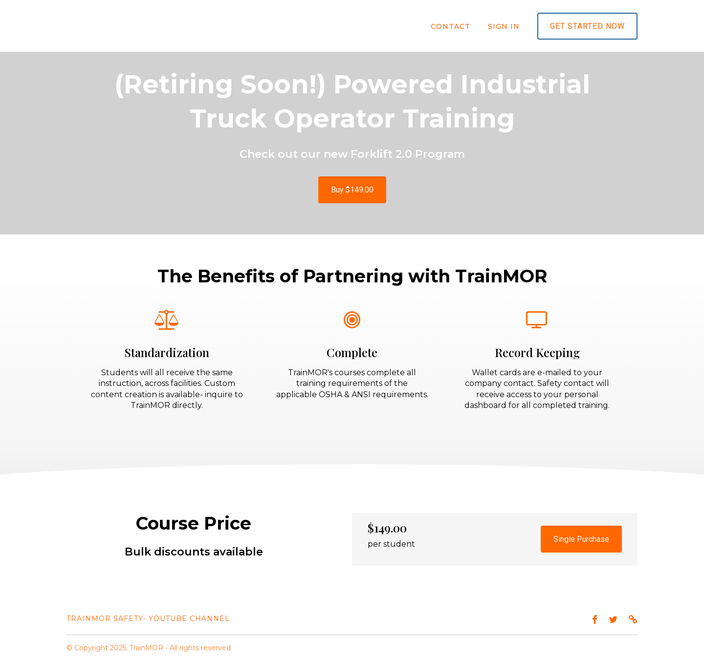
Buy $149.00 (352, 189)
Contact (450, 26)
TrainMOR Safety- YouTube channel (148, 618)
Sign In (504, 26)
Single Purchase (581, 539)
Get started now (587, 26)
